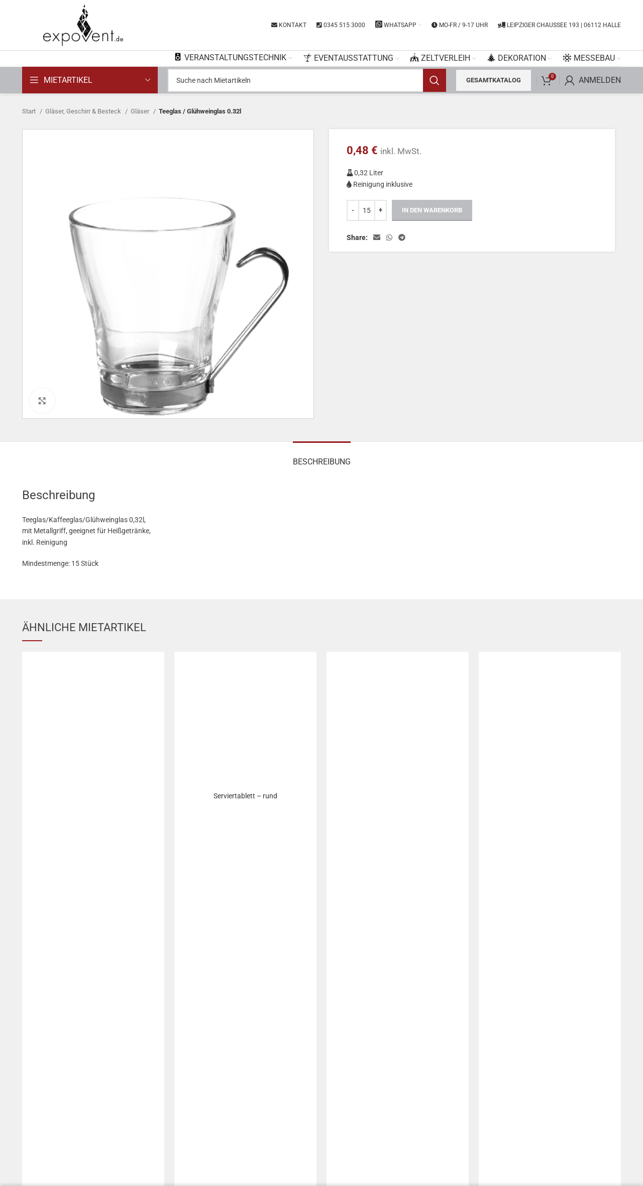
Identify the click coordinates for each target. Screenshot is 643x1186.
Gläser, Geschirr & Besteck (84, 111)
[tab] (322, 456)
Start (29, 111)
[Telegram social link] (401, 237)
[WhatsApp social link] (389, 237)
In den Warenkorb (432, 210)
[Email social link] (376, 237)
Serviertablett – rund (245, 796)
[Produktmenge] (366, 210)
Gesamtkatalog (493, 80)
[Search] (307, 80)
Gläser (141, 111)
